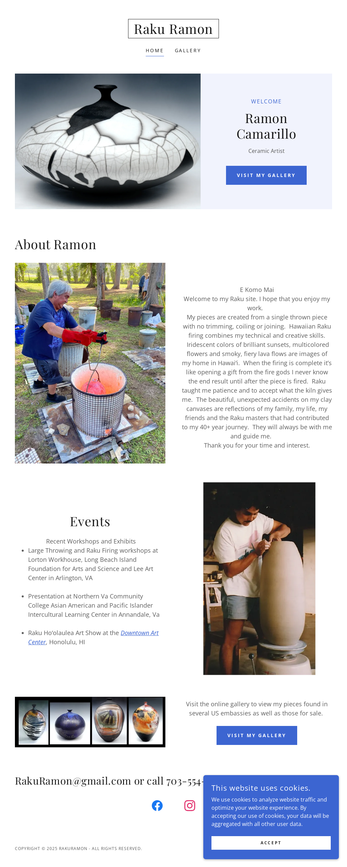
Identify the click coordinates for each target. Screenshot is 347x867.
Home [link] (155, 50)
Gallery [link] (188, 50)
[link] (173, 32)
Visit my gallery (266, 175)
